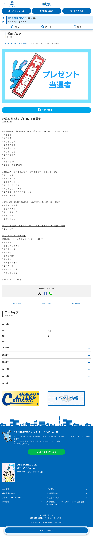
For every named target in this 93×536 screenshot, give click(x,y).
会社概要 (5, 489)
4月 (49, 331)
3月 (3, 336)
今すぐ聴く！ (48, 110)
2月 (49, 336)
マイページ (12, 6)
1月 (3, 342)
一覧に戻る (46, 303)
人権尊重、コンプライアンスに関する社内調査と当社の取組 (65, 503)
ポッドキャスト (77, 11)
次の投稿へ (16, 303)
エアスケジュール (16, 11)
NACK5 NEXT (46, 11)
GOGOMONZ (10, 43)
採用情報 (5, 502)
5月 (3, 331)
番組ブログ (23, 43)
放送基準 (50, 489)
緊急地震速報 (52, 493)
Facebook (45, 293)
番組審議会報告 (8, 493)
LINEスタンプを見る (46, 452)
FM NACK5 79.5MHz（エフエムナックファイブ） (46, 4)
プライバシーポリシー (11, 497)
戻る (4, 4)
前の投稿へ (76, 303)
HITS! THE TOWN (16, 18)
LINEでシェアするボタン (50, 293)
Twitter (39, 293)
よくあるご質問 (53, 497)
